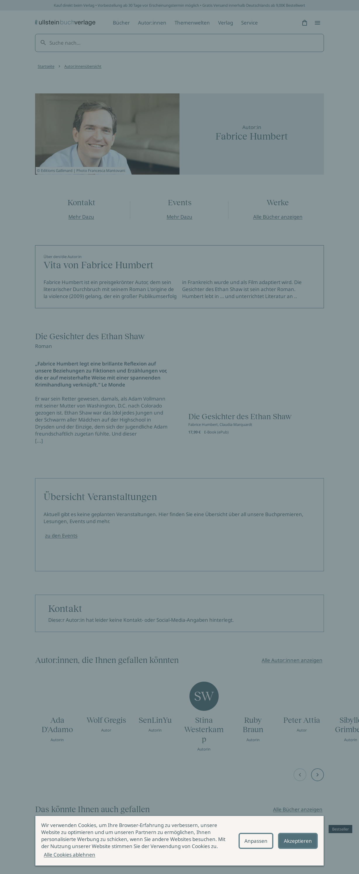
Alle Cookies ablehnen (69, 854)
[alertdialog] (179, 841)
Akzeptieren (298, 841)
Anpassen (255, 841)
